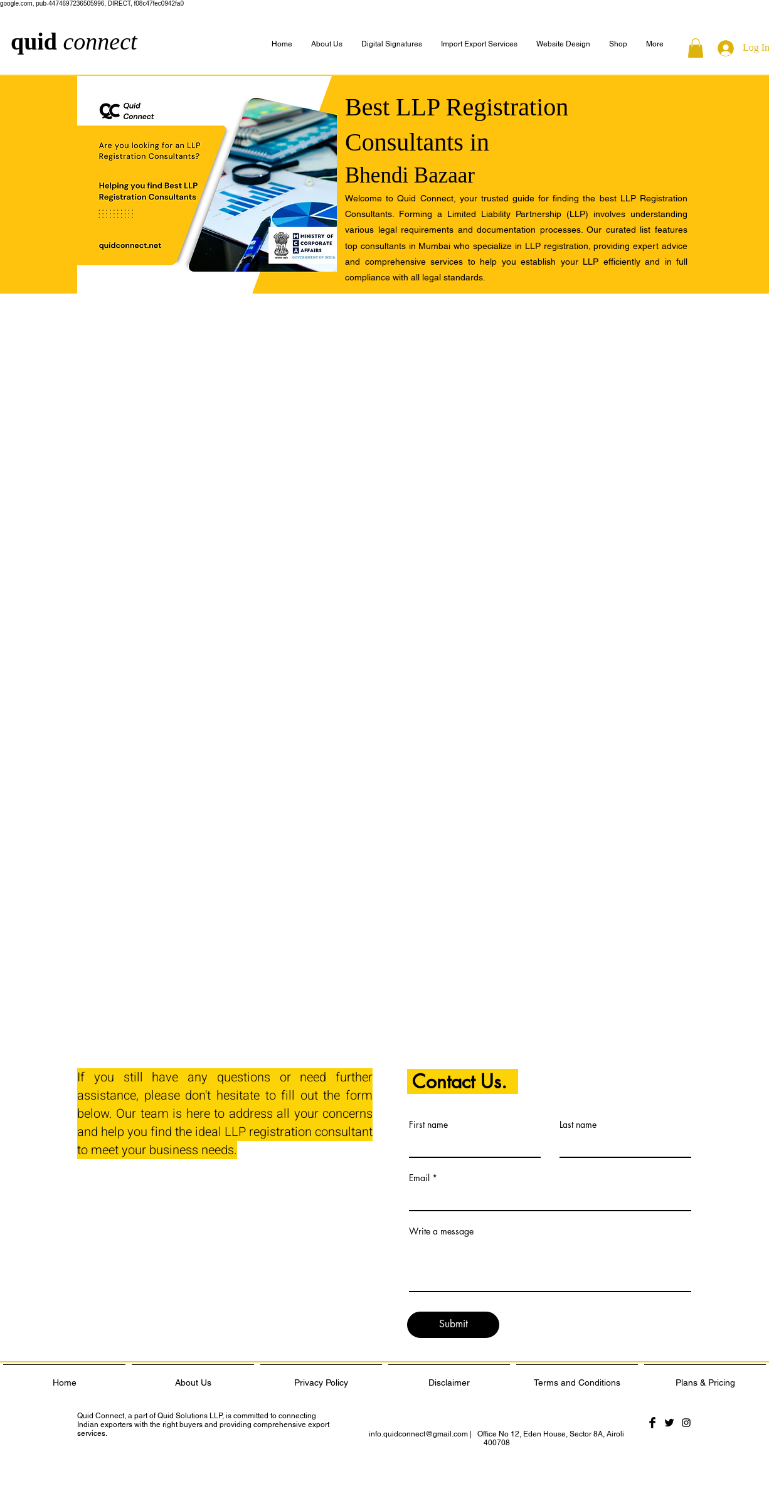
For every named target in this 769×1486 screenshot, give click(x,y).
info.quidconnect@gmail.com (418, 1434)
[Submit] (453, 1325)
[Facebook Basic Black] (652, 1422)
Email (419, 1178)
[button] (655, 44)
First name (428, 1124)
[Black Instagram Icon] (686, 1422)
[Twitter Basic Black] (669, 1422)
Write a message (441, 1231)
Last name (578, 1124)
